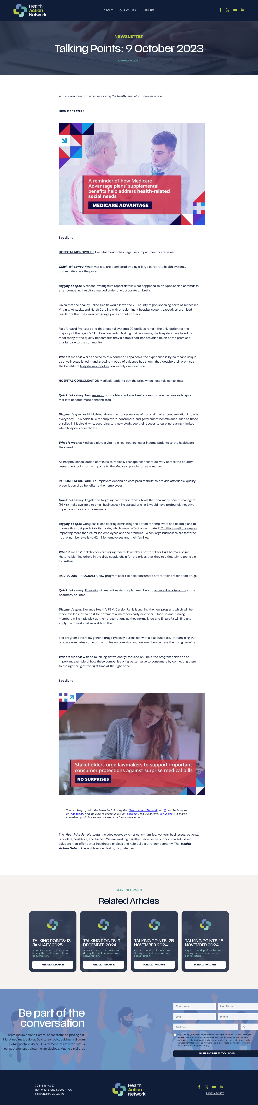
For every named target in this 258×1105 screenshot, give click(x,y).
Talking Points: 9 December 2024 (101, 941)
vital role (113, 441)
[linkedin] (242, 10)
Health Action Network (143, 808)
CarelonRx (122, 607)
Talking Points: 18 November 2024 (204, 941)
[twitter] (227, 10)
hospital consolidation (78, 460)
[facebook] (220, 10)
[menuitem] (108, 9)
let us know (167, 812)
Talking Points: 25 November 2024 (154, 941)
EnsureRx (91, 588)
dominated (119, 265)
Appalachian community (182, 284)
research (98, 393)
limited (189, 421)
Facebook (77, 812)
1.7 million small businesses (178, 526)
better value (138, 659)
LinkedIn (132, 812)
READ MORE (53, 963)
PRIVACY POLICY (215, 1091)
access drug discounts (170, 588)
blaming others (81, 555)
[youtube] (235, 10)
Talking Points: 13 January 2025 (51, 941)
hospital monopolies (94, 364)
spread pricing (136, 503)
